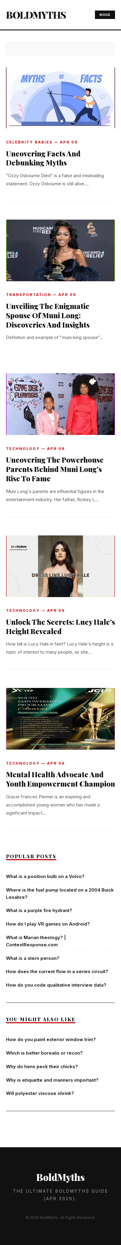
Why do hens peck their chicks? (42, 1066)
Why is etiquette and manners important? (52, 1080)
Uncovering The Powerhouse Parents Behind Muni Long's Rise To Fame (55, 469)
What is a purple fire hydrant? (39, 910)
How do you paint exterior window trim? (51, 1039)
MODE (105, 15)
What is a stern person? (32, 958)
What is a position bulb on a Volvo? (45, 876)
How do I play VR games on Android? (48, 924)
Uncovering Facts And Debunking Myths (43, 158)
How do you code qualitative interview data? (56, 985)
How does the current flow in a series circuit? (57, 971)
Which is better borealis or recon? (44, 1053)
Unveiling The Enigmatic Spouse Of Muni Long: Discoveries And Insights (48, 315)
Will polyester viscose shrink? (40, 1093)
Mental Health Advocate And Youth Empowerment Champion (60, 778)
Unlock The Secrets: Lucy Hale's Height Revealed (60, 626)
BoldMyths (36, 14)
